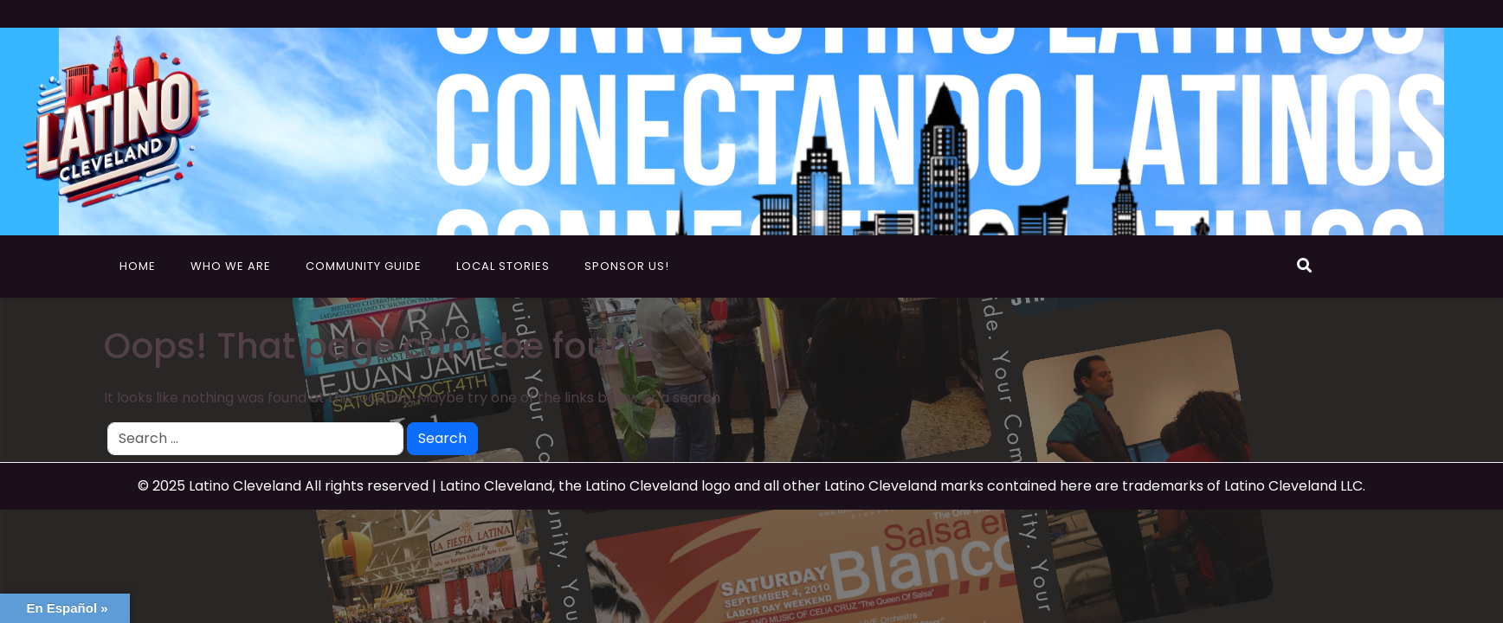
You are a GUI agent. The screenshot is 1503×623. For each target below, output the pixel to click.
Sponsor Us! (626, 266)
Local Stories (503, 266)
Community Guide (364, 266)
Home (137, 266)
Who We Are (230, 266)
